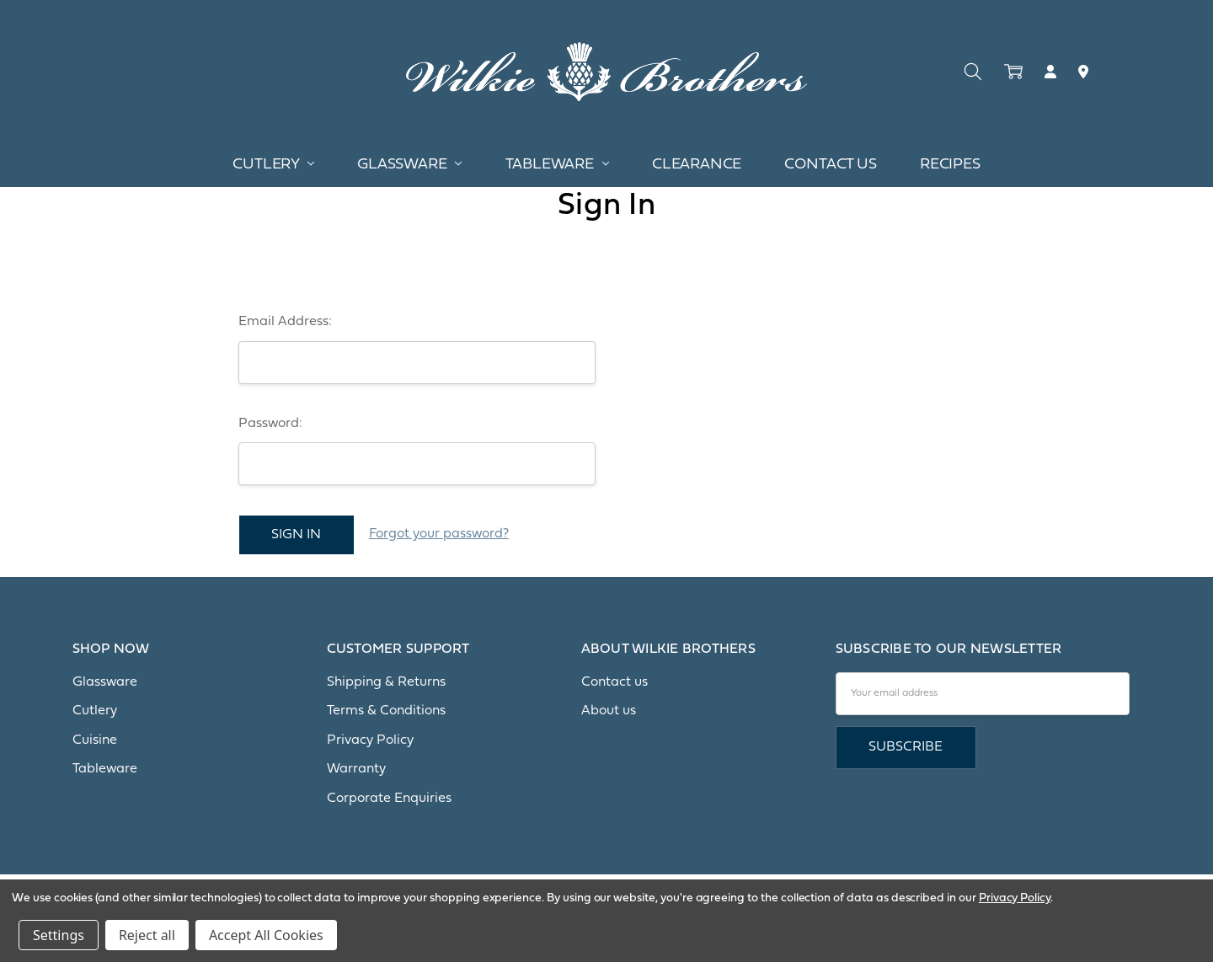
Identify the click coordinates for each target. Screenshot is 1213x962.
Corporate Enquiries (389, 798)
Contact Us (830, 165)
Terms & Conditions (386, 711)
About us (608, 711)
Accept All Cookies (266, 935)
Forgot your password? (439, 534)
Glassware (409, 165)
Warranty (356, 769)
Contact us (614, 682)
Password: (270, 423)
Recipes (950, 165)
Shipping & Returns (386, 682)
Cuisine (94, 740)
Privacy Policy (370, 740)
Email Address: (285, 322)
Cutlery (273, 165)
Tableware (557, 165)
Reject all (147, 935)
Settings (58, 935)
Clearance (696, 165)
